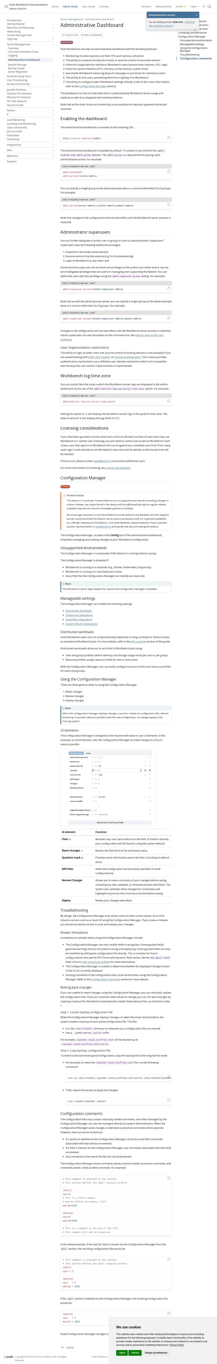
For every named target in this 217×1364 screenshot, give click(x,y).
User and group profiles (96, 962)
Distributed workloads (79, 610)
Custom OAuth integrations (81, 624)
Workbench (67, 42)
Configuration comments (196, 58)
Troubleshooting (189, 54)
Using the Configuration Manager (194, 49)
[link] (177, 1345)
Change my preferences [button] (156, 1353)
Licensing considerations (192, 32)
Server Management (71, 19)
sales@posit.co (102, 461)
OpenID (105, 357)
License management (117, 468)
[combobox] (209, 6)
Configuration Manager (192, 36)
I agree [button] (122, 1353)
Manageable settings (192, 44)
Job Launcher (138, 641)
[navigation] (29, 24)
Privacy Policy (177, 1345)
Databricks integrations (79, 615)
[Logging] (67, 1347)
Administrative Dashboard (100, 19)
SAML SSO (94, 357)
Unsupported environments (196, 40)
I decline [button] (135, 1353)
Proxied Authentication (127, 357)
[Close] (196, 15)
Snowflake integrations (79, 619)
